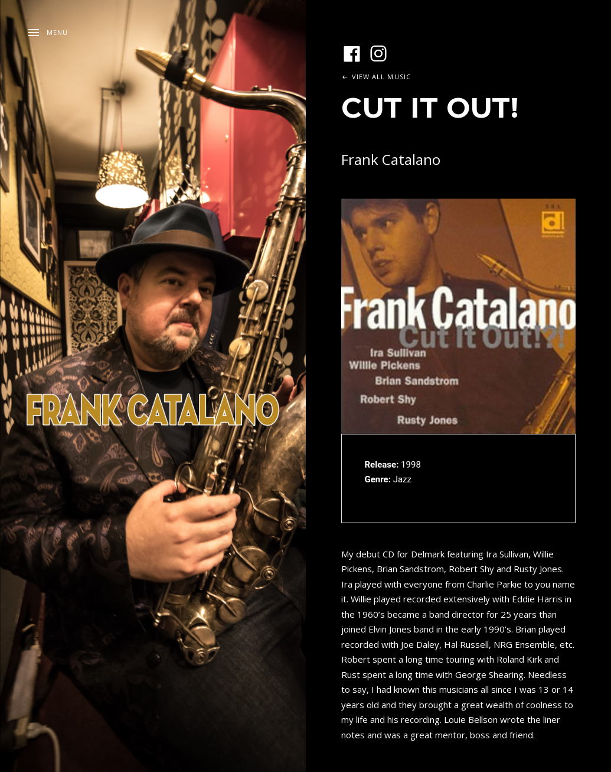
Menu (57, 32)
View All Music (381, 76)
